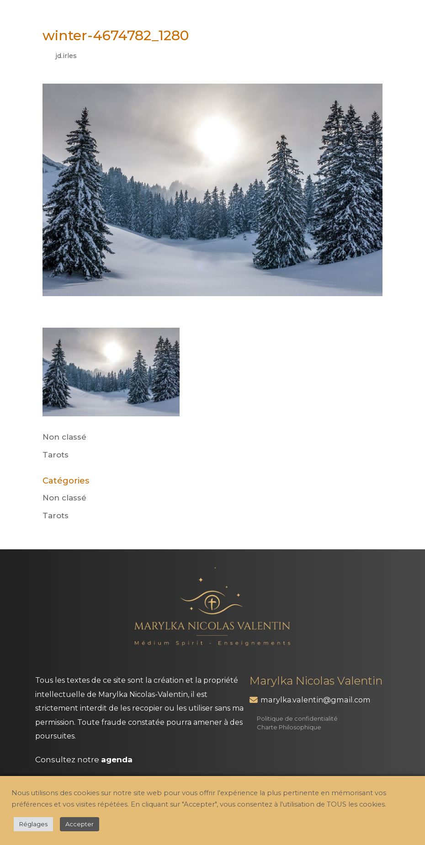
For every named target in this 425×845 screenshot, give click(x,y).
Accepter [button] (79, 824)
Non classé (64, 436)
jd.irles (66, 56)
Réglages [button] (33, 824)
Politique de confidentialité (297, 718)
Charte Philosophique (289, 727)
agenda (117, 759)
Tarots (55, 454)
